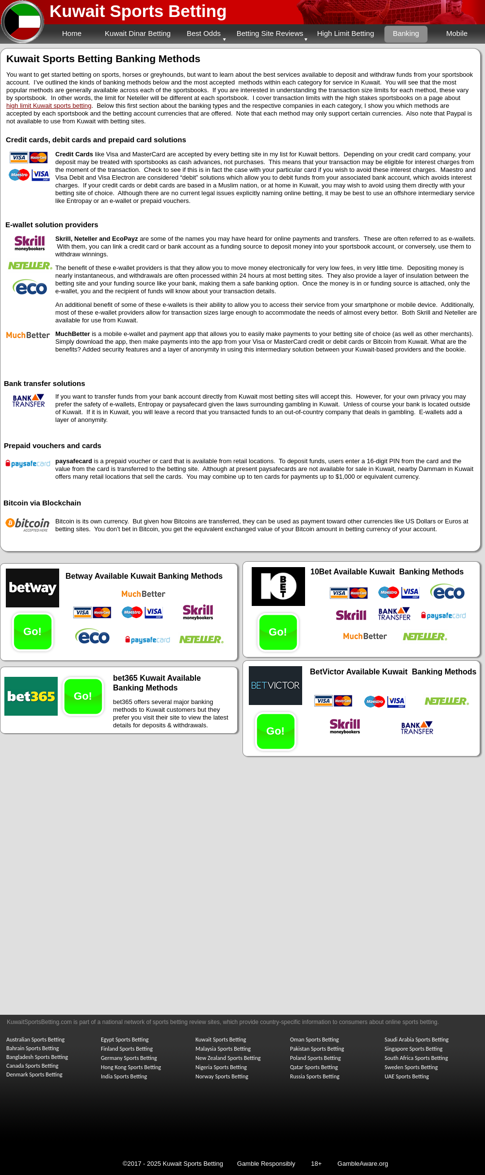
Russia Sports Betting (315, 1076)
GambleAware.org (363, 1163)
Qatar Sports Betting (314, 1067)
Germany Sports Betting (129, 1058)
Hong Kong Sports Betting (131, 1067)
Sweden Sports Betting (411, 1067)
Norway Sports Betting (221, 1076)
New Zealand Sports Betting (227, 1058)
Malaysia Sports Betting (223, 1048)
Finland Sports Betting (127, 1048)
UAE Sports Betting (407, 1076)
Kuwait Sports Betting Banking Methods (103, 58)
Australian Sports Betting (35, 1039)
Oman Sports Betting (314, 1039)
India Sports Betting (124, 1076)
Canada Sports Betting (32, 1065)
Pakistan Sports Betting (317, 1048)
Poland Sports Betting (315, 1058)
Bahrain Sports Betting (32, 1048)
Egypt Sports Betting (124, 1039)
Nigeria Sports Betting (221, 1067)
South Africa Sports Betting (416, 1058)
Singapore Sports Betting (414, 1048)
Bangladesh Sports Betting (37, 1057)
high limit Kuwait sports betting (49, 105)
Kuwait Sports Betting (138, 10)
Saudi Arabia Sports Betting (417, 1039)
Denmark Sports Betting (34, 1074)
